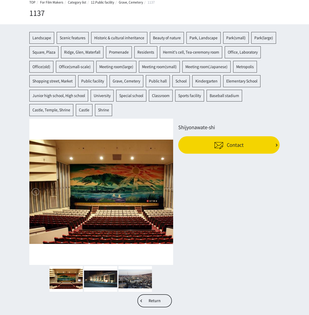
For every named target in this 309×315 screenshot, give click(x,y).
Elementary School (241, 81)
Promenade (119, 52)
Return (155, 300)
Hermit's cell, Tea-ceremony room (191, 52)
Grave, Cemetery (131, 2)
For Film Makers (51, 2)
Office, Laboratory (243, 52)
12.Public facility (102, 2)
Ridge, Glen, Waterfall (82, 52)
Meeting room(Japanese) (206, 67)
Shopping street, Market (52, 81)
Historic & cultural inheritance (119, 38)
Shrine (103, 110)
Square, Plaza (43, 52)
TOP (32, 2)
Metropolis (245, 67)
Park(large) (263, 38)
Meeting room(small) (159, 67)
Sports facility (189, 95)
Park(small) (236, 38)
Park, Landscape (203, 38)
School (181, 81)
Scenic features (73, 38)
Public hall (158, 81)
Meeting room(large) (116, 67)
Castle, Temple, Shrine (51, 110)
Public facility (92, 81)
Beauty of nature (167, 38)
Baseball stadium (224, 95)
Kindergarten (206, 81)
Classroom (161, 95)
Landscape (41, 38)
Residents (145, 52)
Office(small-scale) (75, 67)
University (102, 95)
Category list (77, 2)
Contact (229, 145)
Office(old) (41, 67)
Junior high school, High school (58, 95)
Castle (84, 110)
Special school (131, 95)
